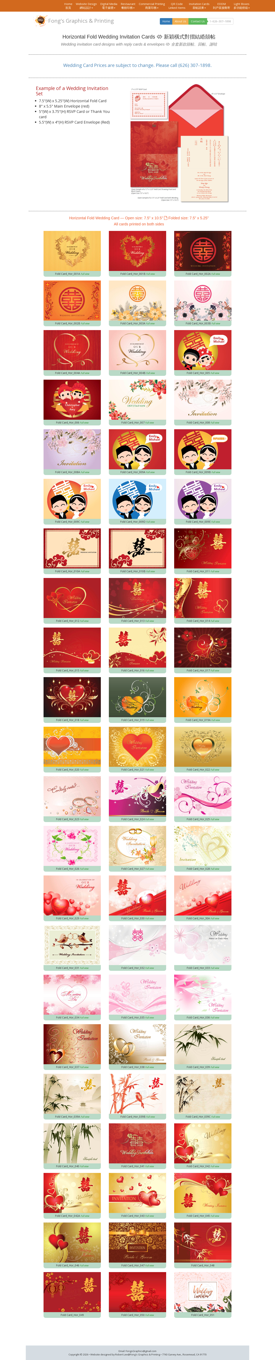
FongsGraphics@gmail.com (141, 1351)
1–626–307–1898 (220, 21)
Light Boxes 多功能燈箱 (242, 6)
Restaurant (128, 5)
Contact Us (198, 21)
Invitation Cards (199, 5)
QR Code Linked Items (176, 6)
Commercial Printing (152, 5)
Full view (85, 273)
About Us (180, 21)
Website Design (86, 5)
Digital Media (108, 5)
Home (68, 5)
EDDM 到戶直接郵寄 (221, 6)
